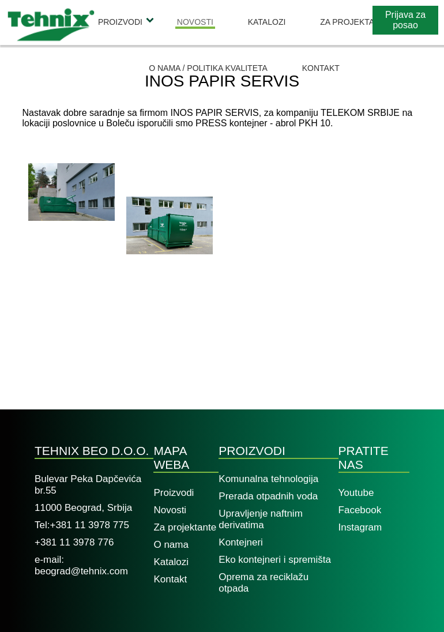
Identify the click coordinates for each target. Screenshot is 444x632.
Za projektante (355, 22)
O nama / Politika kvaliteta (208, 68)
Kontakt (321, 68)
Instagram (360, 527)
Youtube (356, 492)
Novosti (195, 22)
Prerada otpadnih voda (268, 496)
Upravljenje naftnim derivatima (261, 519)
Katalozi (267, 22)
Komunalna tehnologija (268, 478)
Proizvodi (120, 22)
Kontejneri (241, 542)
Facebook (360, 510)
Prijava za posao (405, 20)
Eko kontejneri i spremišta (275, 559)
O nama (170, 544)
